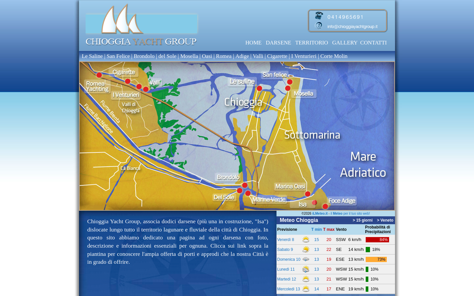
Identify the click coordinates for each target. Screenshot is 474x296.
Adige (242, 56)
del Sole (168, 56)
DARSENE (278, 43)
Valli (259, 56)
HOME (253, 43)
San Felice (118, 56)
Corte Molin (334, 56)
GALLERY (344, 43)
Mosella (189, 56)
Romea (224, 56)
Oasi (207, 56)
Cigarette (277, 56)
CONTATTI (373, 43)
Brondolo (144, 56)
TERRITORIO (311, 43)
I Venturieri (304, 56)
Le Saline (92, 56)
